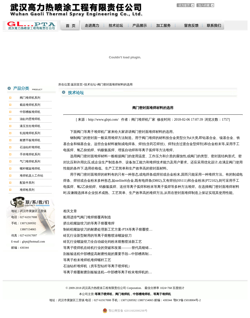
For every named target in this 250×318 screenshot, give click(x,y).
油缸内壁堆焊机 (30, 119)
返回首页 (77, 84)
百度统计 (178, 288)
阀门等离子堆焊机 (90, 132)
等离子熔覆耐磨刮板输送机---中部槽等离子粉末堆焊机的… (107, 272)
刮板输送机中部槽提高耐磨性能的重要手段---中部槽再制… (107, 254)
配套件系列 (27, 182)
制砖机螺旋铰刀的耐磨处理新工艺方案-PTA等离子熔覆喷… (108, 229)
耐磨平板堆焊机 (30, 140)
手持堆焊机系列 (30, 154)
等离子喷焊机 (103, 294)
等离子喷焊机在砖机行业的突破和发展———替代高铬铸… (107, 248)
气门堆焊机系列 (30, 161)
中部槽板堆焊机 (30, 112)
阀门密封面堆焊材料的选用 (115, 84)
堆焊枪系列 (27, 189)
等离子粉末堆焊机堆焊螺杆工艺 (87, 260)
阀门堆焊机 (139, 119)
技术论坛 (90, 84)
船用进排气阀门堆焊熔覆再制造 (87, 217)
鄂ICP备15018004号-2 (187, 300)
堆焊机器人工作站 (31, 175)
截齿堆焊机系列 (30, 104)
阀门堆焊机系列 (30, 97)
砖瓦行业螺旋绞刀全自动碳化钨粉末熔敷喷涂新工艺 (102, 242)
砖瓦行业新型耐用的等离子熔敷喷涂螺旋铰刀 (97, 235)
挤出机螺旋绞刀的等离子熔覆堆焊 (89, 223)
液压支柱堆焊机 (30, 126)
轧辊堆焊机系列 (30, 133)
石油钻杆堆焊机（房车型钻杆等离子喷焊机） (97, 266)
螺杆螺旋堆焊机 (30, 168)
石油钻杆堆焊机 (30, 147)
